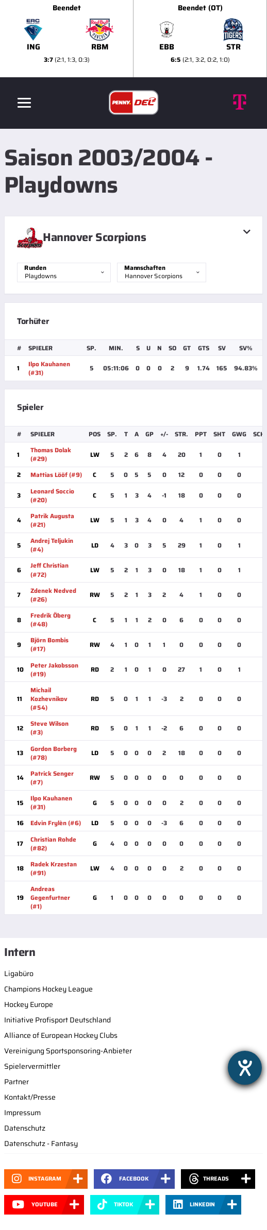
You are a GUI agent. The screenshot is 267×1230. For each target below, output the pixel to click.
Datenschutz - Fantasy (41, 1143)
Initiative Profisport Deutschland (57, 1020)
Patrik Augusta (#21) (52, 520)
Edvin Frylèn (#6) (55, 823)
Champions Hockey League (48, 989)
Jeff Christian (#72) (49, 569)
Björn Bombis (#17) (49, 644)
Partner (16, 1081)
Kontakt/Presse (30, 1097)
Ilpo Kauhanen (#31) (49, 368)
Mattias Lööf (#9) (56, 475)
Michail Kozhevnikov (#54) (49, 698)
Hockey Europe (28, 1004)
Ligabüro (19, 973)
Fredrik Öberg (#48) (50, 619)
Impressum (22, 1112)
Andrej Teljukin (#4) (51, 545)
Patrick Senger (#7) (52, 777)
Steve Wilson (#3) (49, 728)
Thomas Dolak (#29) (50, 454)
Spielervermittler (32, 1066)
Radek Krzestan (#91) (53, 868)
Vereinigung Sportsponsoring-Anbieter (68, 1050)
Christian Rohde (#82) (53, 843)
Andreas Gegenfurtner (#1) (50, 897)
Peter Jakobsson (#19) (54, 669)
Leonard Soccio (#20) (52, 495)
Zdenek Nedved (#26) (53, 595)
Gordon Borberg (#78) (53, 753)
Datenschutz (24, 1128)
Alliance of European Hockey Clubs (61, 1035)
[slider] (133, 38)
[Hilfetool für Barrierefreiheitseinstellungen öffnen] (245, 1068)
